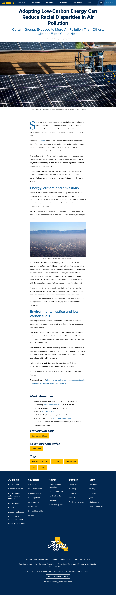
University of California (87, 564)
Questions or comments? (28, 564)
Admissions (36, 3)
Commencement (34, 502)
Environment (36, 449)
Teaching (72, 489)
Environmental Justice (40, 461)
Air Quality (57, 461)
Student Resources (35, 489)
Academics (49, 3)
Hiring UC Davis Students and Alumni (15, 517)
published (41, 140)
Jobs (91, 497)
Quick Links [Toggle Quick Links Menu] (109, 3)
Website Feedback (96, 506)
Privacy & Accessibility (47, 564)
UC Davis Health (13, 484)
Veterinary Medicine (15, 489)
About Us (21, 3)
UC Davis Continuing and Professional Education (15, 496)
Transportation (70, 461)
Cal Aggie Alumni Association (55, 485)
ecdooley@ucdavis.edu (62, 418)
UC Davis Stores (13, 503)
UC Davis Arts (12, 507)
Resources (73, 484)
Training (92, 489)
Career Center (33, 506)
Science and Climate (40, 436)
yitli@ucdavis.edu (49, 411)
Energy (42, 468)
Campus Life (78, 3)
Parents (31, 515)
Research (63, 3)
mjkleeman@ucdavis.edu (53, 404)
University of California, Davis (37, 559)
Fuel (33, 468)
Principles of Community (67, 564)
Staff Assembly (94, 502)
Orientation (32, 484)
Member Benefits (55, 496)
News (89, 3)
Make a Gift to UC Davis (16, 523)
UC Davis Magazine (56, 505)
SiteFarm (68, 581)
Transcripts (53, 500)
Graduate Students (35, 493)
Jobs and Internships (36, 511)
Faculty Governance (76, 502)
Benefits (72, 497)
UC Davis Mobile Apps (16, 512)
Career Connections (56, 491)
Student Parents (34, 497)
